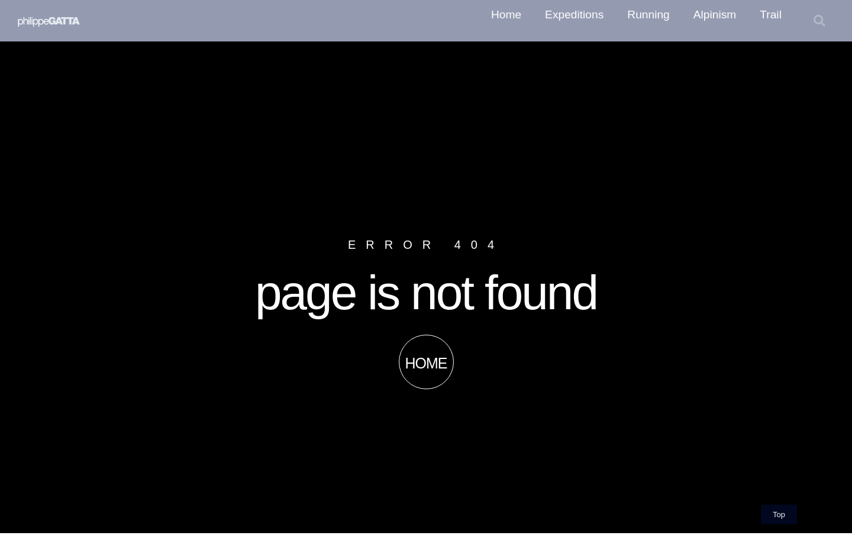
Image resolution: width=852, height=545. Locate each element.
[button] (819, 21)
